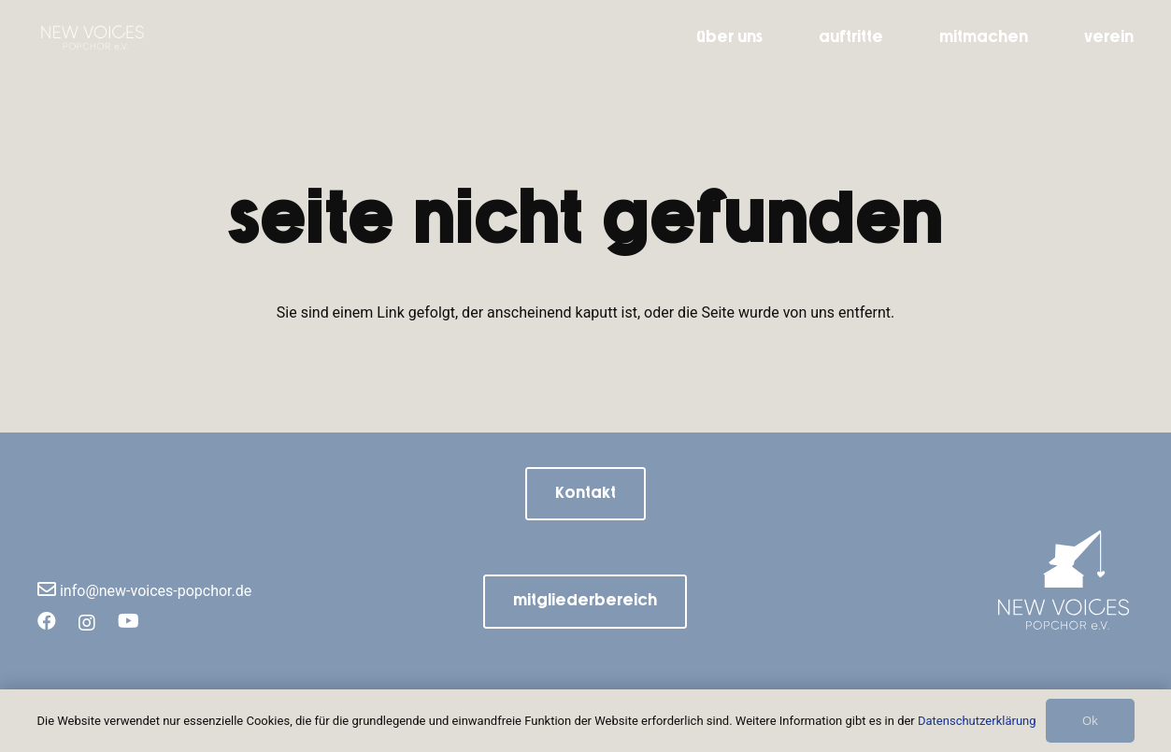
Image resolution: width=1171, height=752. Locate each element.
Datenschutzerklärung (977, 721)
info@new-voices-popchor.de (144, 591)
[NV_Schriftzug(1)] (107, 37)
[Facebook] (46, 619)
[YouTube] (128, 619)
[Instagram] (87, 620)
